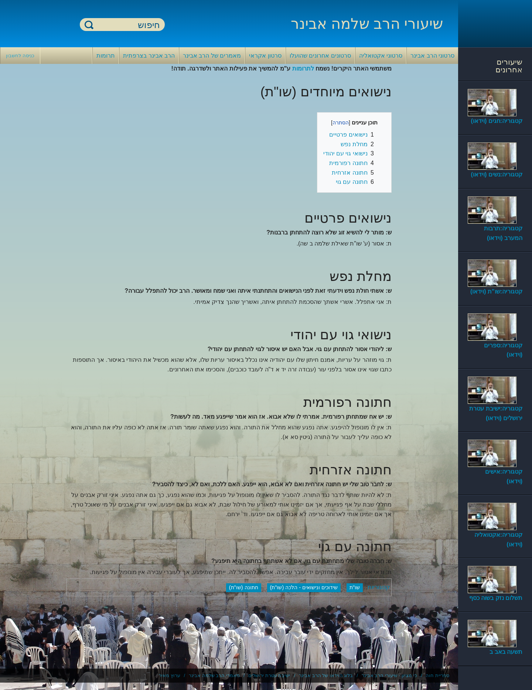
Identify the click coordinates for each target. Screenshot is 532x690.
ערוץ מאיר (169, 675)
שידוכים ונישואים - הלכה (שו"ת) (304, 587)
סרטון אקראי (265, 55)
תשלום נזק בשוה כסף (495, 598)
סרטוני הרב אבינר (432, 55)
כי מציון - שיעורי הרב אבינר (389, 675)
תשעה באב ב (506, 652)
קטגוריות (379, 587)
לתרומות (303, 68)
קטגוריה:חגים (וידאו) (496, 121)
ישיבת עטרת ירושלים (269, 675)
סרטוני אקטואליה (380, 55)
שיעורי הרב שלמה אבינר (367, 24)
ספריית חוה (437, 675)
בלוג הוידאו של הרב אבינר (326, 675)
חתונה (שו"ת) (243, 587)
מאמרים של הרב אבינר (212, 55)
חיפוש (89, 24)
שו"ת (354, 587)
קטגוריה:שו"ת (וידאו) (496, 291)
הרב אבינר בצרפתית (149, 55)
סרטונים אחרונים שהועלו (320, 55)
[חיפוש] (126, 25)
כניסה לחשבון (20, 55)
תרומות (105, 55)
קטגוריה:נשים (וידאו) (496, 174)
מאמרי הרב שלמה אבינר (214, 675)
